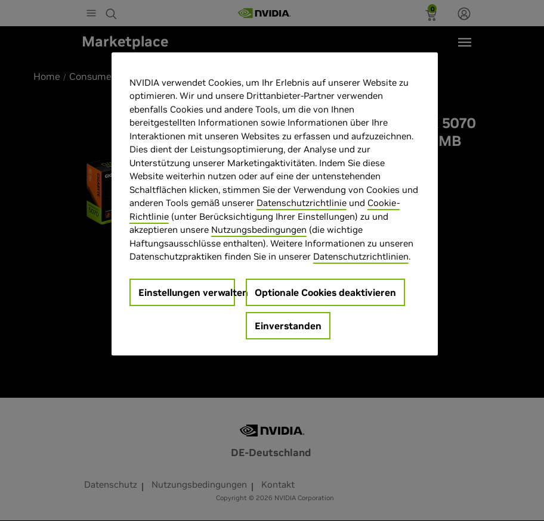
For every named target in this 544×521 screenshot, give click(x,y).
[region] (275, 203)
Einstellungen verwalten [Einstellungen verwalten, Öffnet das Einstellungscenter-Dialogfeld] (186, 292)
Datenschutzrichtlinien (361, 256)
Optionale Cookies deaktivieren (325, 292)
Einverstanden (288, 326)
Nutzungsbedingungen (259, 229)
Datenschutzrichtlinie (301, 202)
